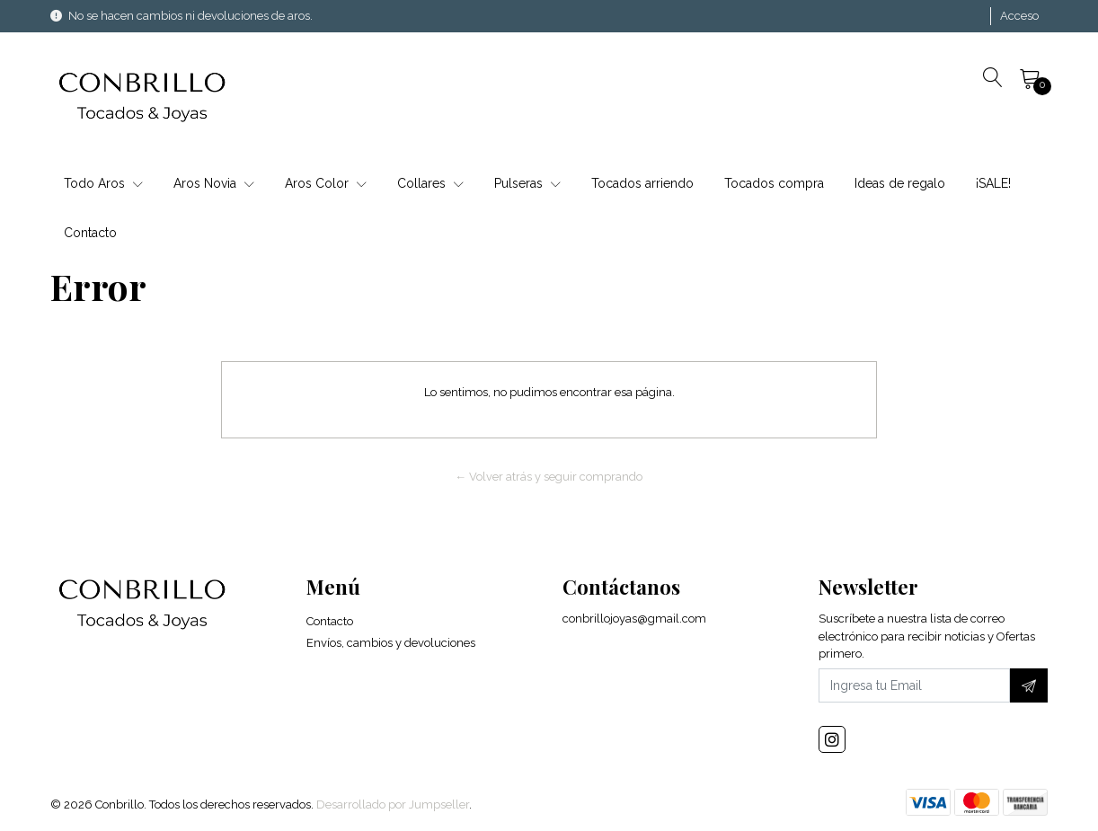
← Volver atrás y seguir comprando (549, 476)
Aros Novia (213, 183)
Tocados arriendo (642, 183)
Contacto (90, 232)
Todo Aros (103, 183)
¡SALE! (993, 183)
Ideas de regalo (899, 183)
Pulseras (527, 183)
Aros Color (326, 183)
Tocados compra (774, 183)
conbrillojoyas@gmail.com (634, 618)
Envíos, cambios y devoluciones (390, 643)
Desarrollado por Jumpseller (392, 804)
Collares (430, 183)
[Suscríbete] (1029, 685)
